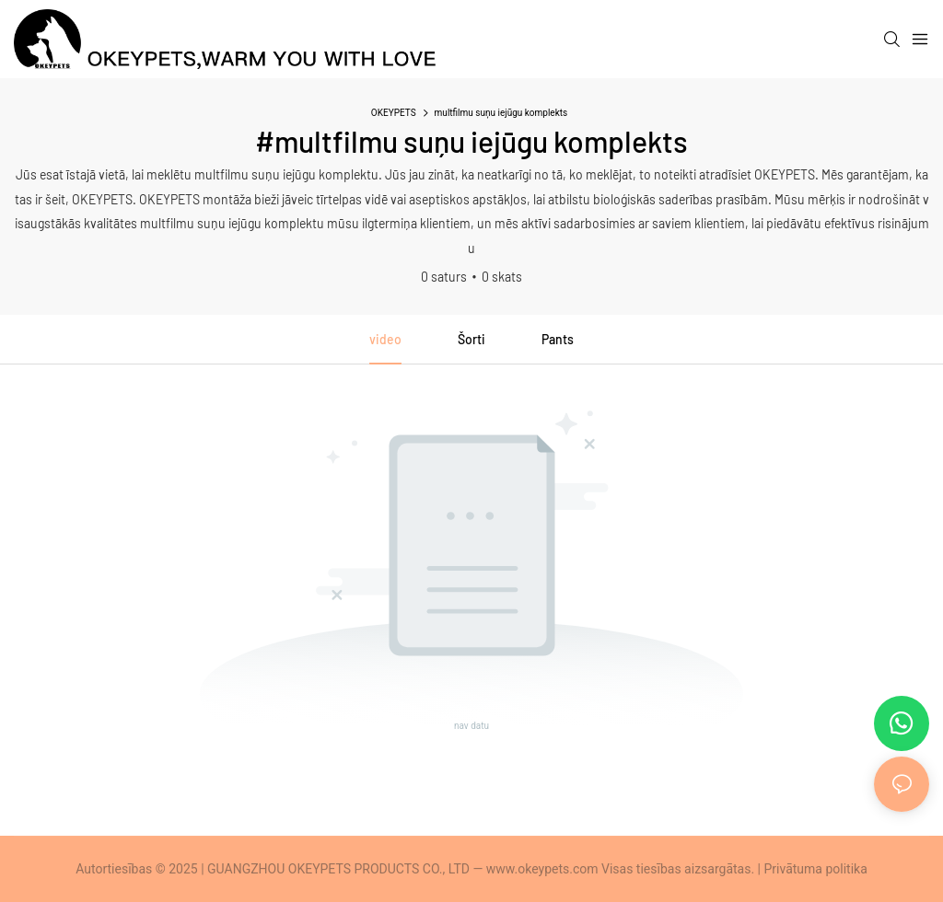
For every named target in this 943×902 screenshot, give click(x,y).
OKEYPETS (393, 113)
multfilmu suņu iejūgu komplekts (501, 113)
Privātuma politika (815, 869)
